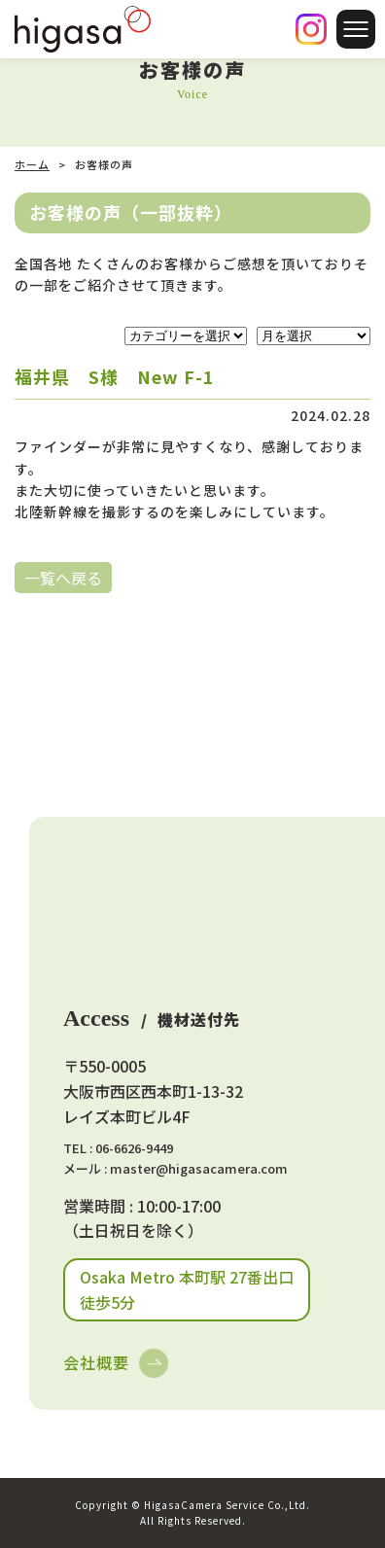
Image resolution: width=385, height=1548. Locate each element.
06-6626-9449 (134, 1148)
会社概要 (96, 1362)
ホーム (32, 164)
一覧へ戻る (63, 577)
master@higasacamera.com (199, 1168)
